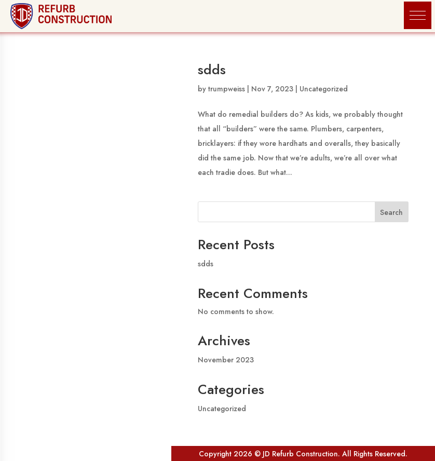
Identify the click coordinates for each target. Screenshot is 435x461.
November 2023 (226, 360)
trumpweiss (226, 89)
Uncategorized (324, 89)
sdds (212, 69)
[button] (417, 15)
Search (391, 212)
